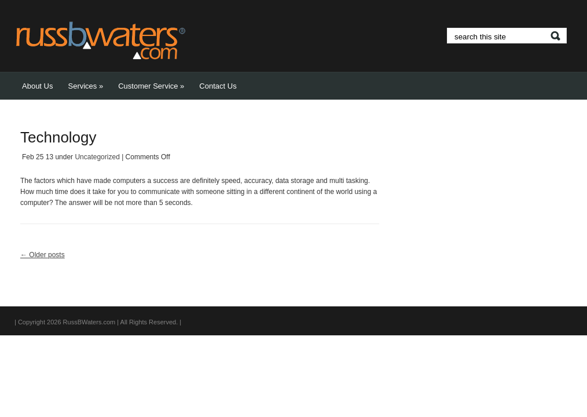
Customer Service (151, 86)
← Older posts (42, 255)
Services (85, 86)
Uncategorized (97, 157)
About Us (37, 86)
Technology (58, 137)
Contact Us (217, 86)
